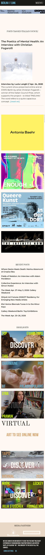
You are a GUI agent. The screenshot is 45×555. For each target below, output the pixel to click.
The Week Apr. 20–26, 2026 (13, 315)
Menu (39, 3)
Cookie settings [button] (8, 551)
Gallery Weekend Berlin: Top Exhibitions (19, 311)
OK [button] (16, 551)
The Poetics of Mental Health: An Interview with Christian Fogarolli (22, 45)
